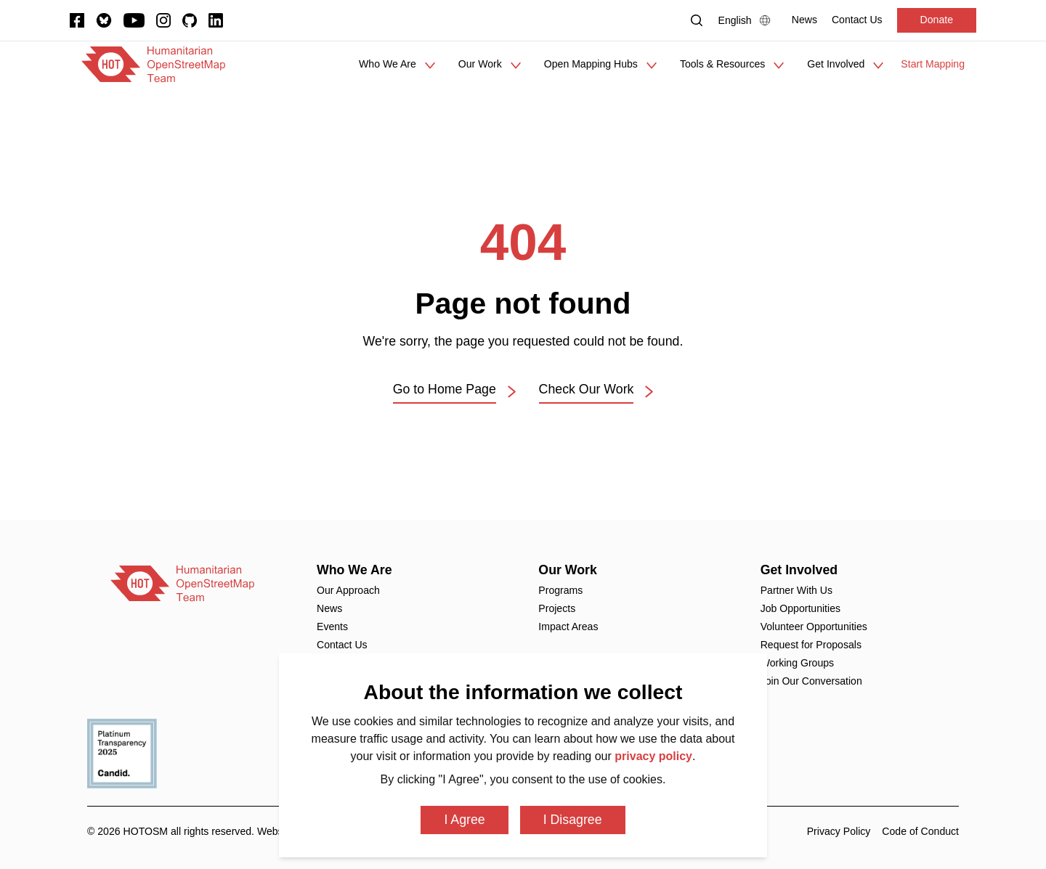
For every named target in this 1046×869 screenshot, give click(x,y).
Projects (556, 608)
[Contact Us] (857, 20)
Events (332, 626)
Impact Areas (568, 626)
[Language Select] (747, 20)
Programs (560, 590)
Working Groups (797, 663)
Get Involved (799, 570)
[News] (804, 20)
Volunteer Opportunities (814, 626)
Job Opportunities (800, 608)
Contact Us (342, 644)
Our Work (567, 570)
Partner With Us (796, 590)
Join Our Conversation (811, 681)
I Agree (464, 819)
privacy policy (653, 756)
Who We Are (354, 570)
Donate (936, 19)
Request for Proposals (811, 644)
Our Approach (348, 590)
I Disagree (572, 819)
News (329, 608)
